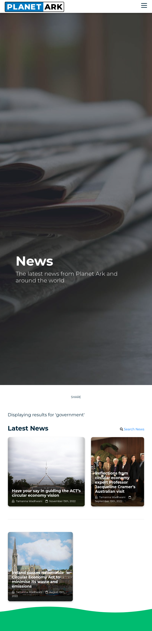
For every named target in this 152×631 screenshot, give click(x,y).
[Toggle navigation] (145, 6)
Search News (134, 429)
